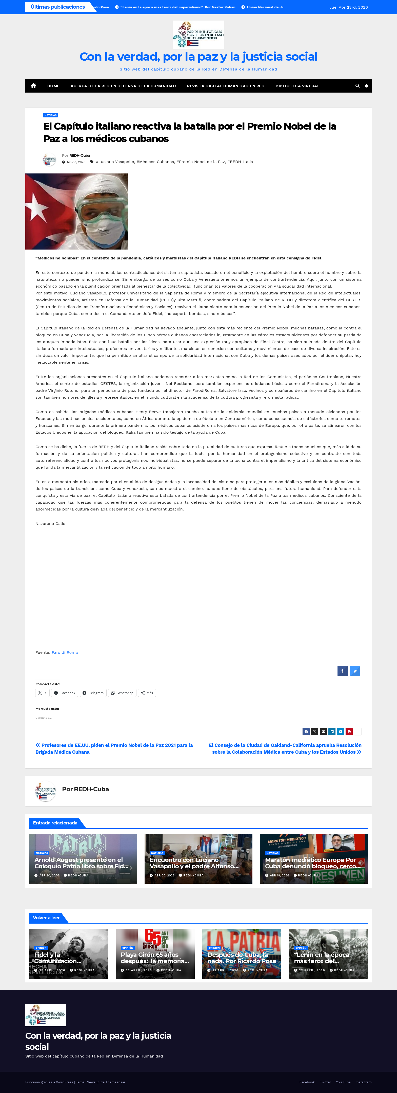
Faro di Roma (65, 652)
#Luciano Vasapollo (115, 161)
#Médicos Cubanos (155, 161)
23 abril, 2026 (52, 970)
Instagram (364, 1082)
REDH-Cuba (79, 155)
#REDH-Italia (240, 161)
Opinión (41, 947)
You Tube (343, 1082)
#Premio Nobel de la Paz (200, 161)
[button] (357, 85)
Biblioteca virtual (298, 86)
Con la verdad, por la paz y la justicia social (199, 56)
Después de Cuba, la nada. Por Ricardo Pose (241, 958)
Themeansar (115, 1082)
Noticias (50, 115)
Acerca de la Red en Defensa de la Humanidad (123, 86)
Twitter (325, 1082)
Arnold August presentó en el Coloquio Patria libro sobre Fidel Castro (81, 866)
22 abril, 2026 (139, 970)
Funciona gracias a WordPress (49, 1082)
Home (53, 86)
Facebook (307, 1082)
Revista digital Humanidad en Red (226, 86)
